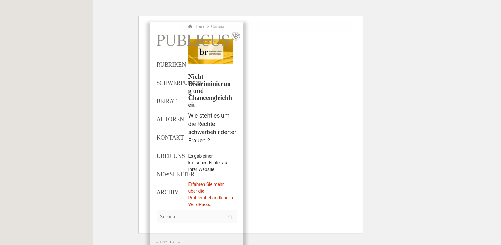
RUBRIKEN (171, 64)
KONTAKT (170, 137)
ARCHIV (168, 192)
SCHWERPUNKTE (180, 83)
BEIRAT (167, 101)
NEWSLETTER (175, 174)
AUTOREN (170, 119)
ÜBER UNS (171, 156)
